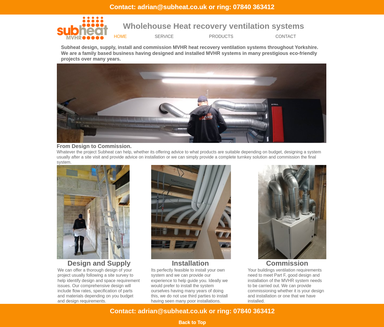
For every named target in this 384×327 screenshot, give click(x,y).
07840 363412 (254, 6)
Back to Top (192, 322)
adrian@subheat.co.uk (172, 6)
